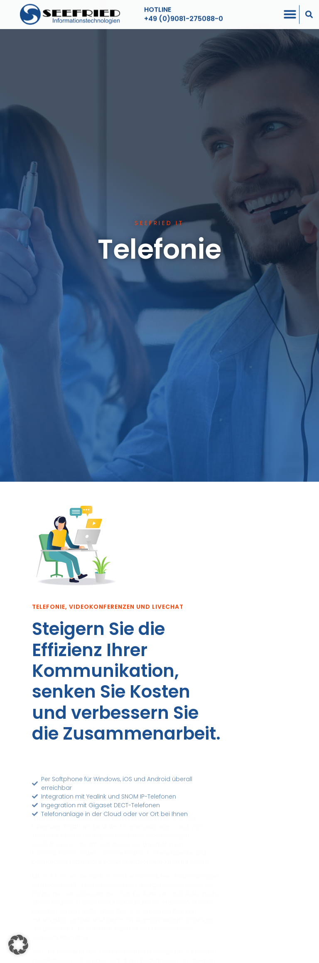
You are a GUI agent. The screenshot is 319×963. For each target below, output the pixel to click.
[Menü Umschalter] (290, 11)
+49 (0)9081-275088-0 (183, 16)
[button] (309, 11)
